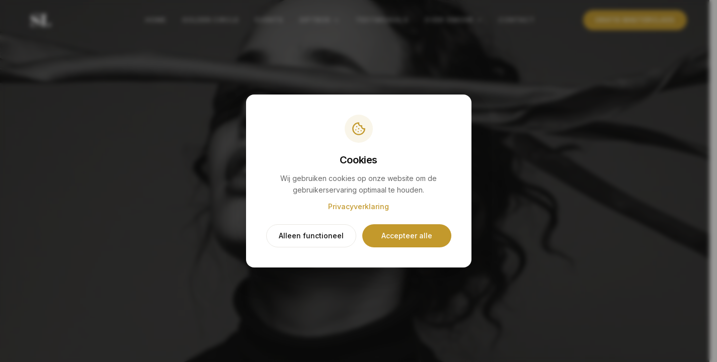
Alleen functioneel (311, 236)
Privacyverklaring (358, 207)
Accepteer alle (406, 236)
